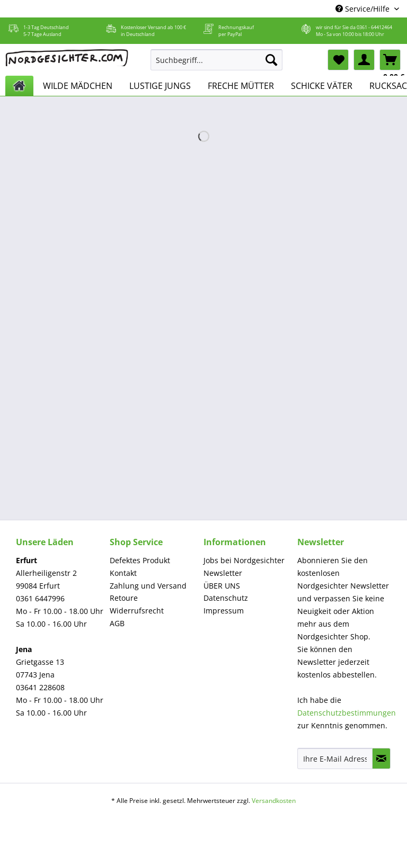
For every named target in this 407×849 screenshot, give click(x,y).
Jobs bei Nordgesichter (244, 560)
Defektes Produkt (140, 560)
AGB (117, 623)
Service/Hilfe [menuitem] (363, 9)
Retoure (124, 598)
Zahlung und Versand (148, 586)
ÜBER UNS (222, 586)
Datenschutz (226, 598)
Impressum (224, 611)
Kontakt (123, 573)
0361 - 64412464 (374, 27)
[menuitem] (217, 64)
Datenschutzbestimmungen (346, 713)
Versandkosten (274, 800)
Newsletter (223, 573)
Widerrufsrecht (137, 611)
